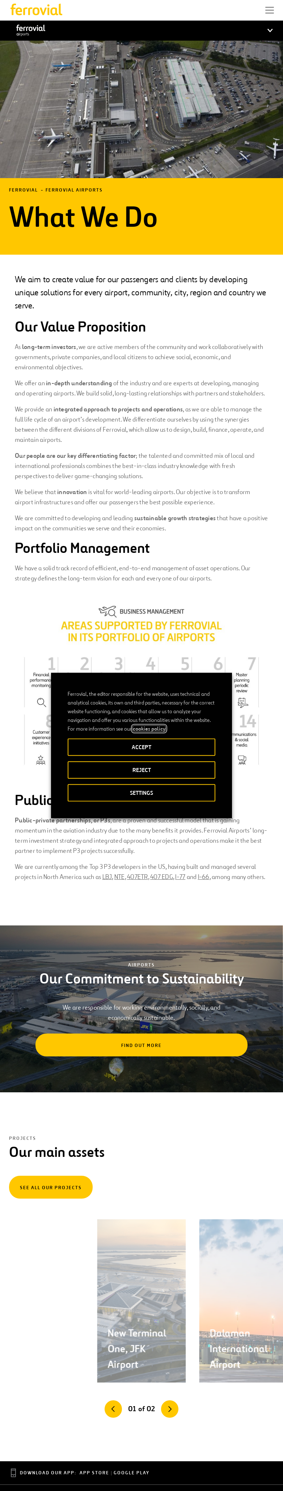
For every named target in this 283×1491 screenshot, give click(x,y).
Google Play (131, 1473)
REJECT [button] (141, 770)
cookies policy (149, 729)
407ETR (137, 877)
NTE (119, 877)
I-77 (180, 877)
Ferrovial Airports (74, 190)
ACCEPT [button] (141, 747)
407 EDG (161, 877)
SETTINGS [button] (141, 793)
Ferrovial (23, 190)
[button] (270, 10)
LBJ (107, 877)
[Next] (169, 1409)
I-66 (204, 877)
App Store (94, 1473)
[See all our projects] (51, 1187)
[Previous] (113, 1409)
